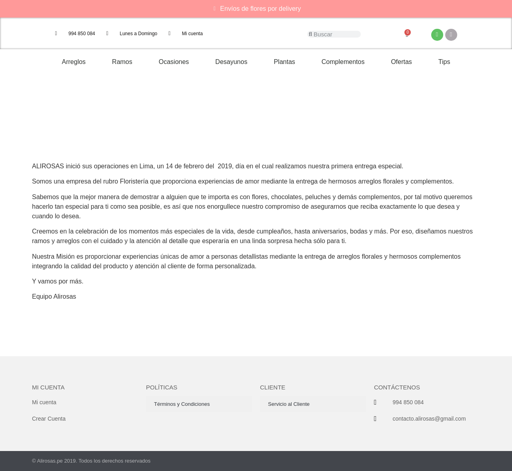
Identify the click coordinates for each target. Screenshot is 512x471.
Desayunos (231, 61)
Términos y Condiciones (182, 404)
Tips (444, 61)
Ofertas (401, 61)
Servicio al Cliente (289, 404)
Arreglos (74, 61)
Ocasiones (174, 61)
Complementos (343, 61)
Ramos (122, 61)
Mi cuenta (48, 387)
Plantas (284, 61)
